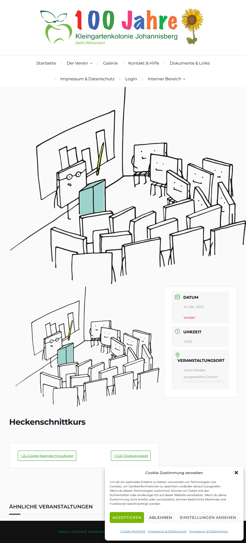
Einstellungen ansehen (208, 517)
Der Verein (77, 63)
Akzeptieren (126, 517)
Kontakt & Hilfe (143, 63)
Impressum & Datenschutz (167, 531)
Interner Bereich (164, 78)
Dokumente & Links (190, 63)
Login (131, 78)
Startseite (46, 63)
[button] (236, 472)
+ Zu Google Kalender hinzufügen (55, 455)
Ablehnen (160, 517)
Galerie (110, 63)
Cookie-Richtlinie (132, 531)
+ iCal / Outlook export (123, 455)
